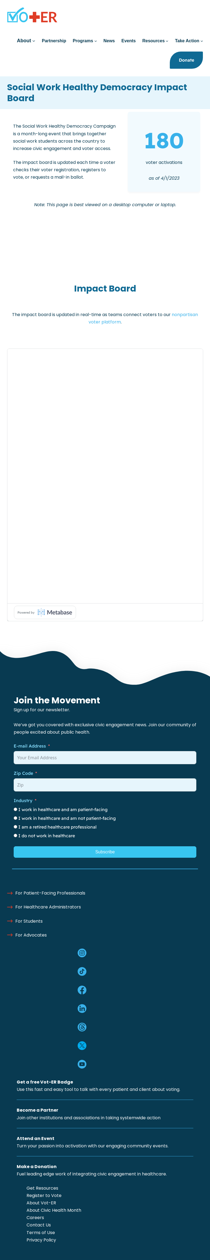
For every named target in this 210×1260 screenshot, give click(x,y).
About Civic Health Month (54, 1210)
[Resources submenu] (167, 41)
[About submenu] (33, 40)
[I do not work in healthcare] (15, 835)
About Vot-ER (41, 1203)
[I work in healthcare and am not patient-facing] (15, 818)
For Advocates (31, 935)
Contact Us (39, 1225)
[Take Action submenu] (201, 41)
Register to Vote (44, 1195)
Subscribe (105, 852)
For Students (29, 921)
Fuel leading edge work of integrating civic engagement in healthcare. (92, 1174)
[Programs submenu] (95, 41)
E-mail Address (30, 746)
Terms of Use (41, 1232)
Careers (35, 1217)
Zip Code (23, 773)
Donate (186, 60)
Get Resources (42, 1188)
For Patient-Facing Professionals (50, 893)
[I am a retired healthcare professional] (15, 827)
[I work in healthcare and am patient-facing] (15, 809)
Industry (23, 800)
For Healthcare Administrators (48, 907)
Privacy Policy (41, 1240)
